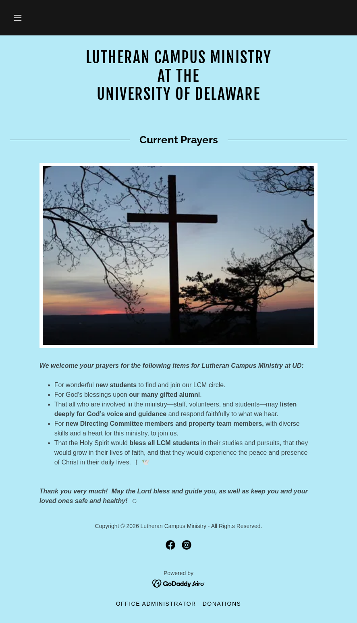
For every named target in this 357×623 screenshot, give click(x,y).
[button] (18, 18)
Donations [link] (222, 603)
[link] (178, 97)
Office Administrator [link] (156, 603)
